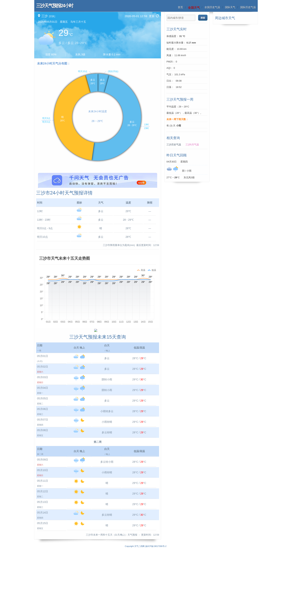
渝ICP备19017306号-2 (156, 610)
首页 (180, 7)
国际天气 (230, 7)
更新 (152, 16)
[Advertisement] (97, 199)
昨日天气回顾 (176, 155)
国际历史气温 (248, 7)
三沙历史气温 (173, 144)
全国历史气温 (212, 7)
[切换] (52, 16)
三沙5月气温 (192, 144)
